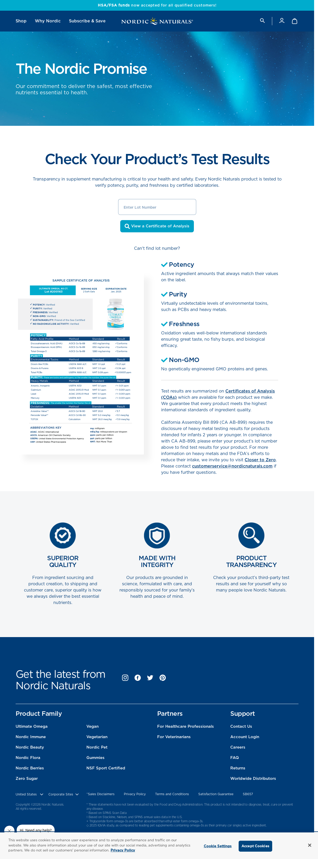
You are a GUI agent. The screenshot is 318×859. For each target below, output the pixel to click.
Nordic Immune (31, 736)
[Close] (309, 845)
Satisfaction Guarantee (215, 794)
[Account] (282, 20)
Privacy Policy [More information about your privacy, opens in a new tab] (123, 850)
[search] (262, 20)
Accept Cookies (255, 846)
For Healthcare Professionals (185, 726)
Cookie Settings (218, 846)
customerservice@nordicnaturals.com (232, 466)
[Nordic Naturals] (157, 21)
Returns (237, 768)
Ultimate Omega (32, 726)
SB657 (248, 794)
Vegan (92, 726)
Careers (237, 747)
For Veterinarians (174, 736)
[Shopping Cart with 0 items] (294, 21)
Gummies (95, 757)
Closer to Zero (260, 459)
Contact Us (241, 726)
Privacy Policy (135, 794)
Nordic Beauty (30, 747)
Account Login (244, 736)
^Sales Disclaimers (100, 794)
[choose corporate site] (64, 794)
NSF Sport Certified (105, 768)
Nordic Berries (30, 768)
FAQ (234, 757)
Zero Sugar (27, 778)
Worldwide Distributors (253, 778)
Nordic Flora (28, 757)
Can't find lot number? (157, 248)
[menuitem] (21, 21)
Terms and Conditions (172, 794)
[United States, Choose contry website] (30, 794)
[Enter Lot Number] (157, 207)
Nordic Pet (96, 747)
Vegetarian (96, 736)
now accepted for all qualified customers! (157, 5)
